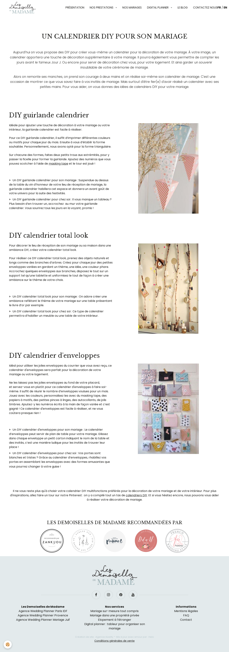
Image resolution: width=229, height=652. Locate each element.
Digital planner (158, 7)
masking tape (58, 164)
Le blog (183, 7)
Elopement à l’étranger (114, 620)
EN (225, 7)
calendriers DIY (136, 495)
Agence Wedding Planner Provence (43, 615)
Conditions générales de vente (114, 641)
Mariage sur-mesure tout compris (114, 611)
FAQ (186, 615)
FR (219, 7)
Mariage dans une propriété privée (114, 615)
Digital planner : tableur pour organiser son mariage (114, 626)
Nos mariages (132, 7)
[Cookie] (8, 644)
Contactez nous (205, 7)
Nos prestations (102, 7)
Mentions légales (186, 611)
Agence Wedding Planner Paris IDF (43, 611)
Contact (186, 620)
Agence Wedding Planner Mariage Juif (43, 620)
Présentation (75, 7)
